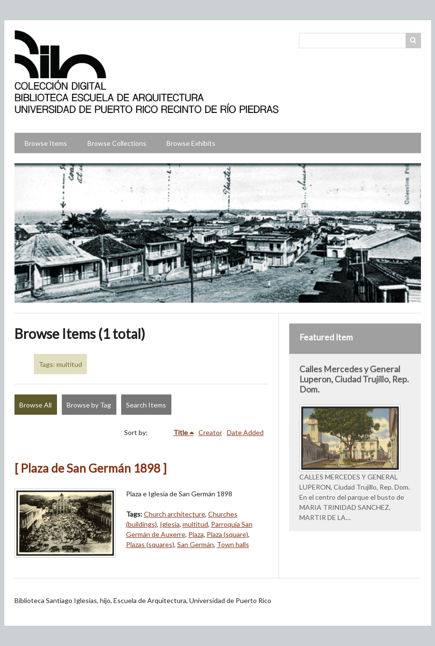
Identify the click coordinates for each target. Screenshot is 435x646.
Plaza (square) (227, 534)
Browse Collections (116, 143)
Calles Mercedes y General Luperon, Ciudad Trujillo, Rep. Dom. (354, 379)
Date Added (245, 432)
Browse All (35, 405)
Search (413, 40)
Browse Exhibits (191, 143)
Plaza (196, 534)
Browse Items (46, 143)
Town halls (233, 544)
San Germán (195, 544)
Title (180, 432)
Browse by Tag (89, 405)
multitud (195, 524)
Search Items (146, 405)
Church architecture (174, 514)
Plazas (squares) (150, 544)
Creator (210, 432)
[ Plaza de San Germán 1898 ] (90, 468)
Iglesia (170, 524)
